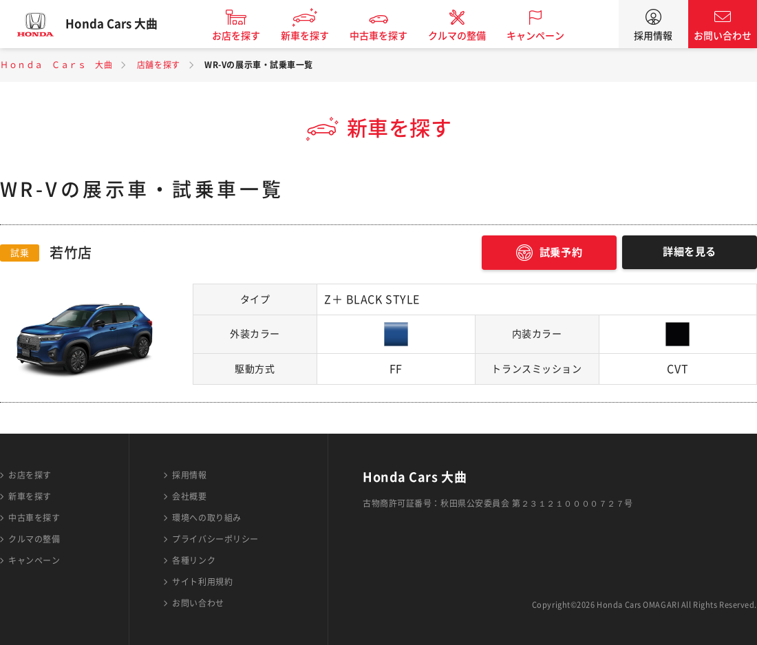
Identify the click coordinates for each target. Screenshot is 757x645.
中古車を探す (387, 36)
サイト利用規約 (202, 582)
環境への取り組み (206, 518)
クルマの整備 (466, 36)
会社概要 (189, 496)
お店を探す (245, 36)
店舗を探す (158, 65)
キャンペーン (544, 36)
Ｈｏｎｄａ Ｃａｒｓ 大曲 (56, 65)
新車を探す (314, 36)
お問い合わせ (722, 36)
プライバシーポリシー (215, 539)
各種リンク (193, 560)
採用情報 (653, 36)
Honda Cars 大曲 (120, 24)
